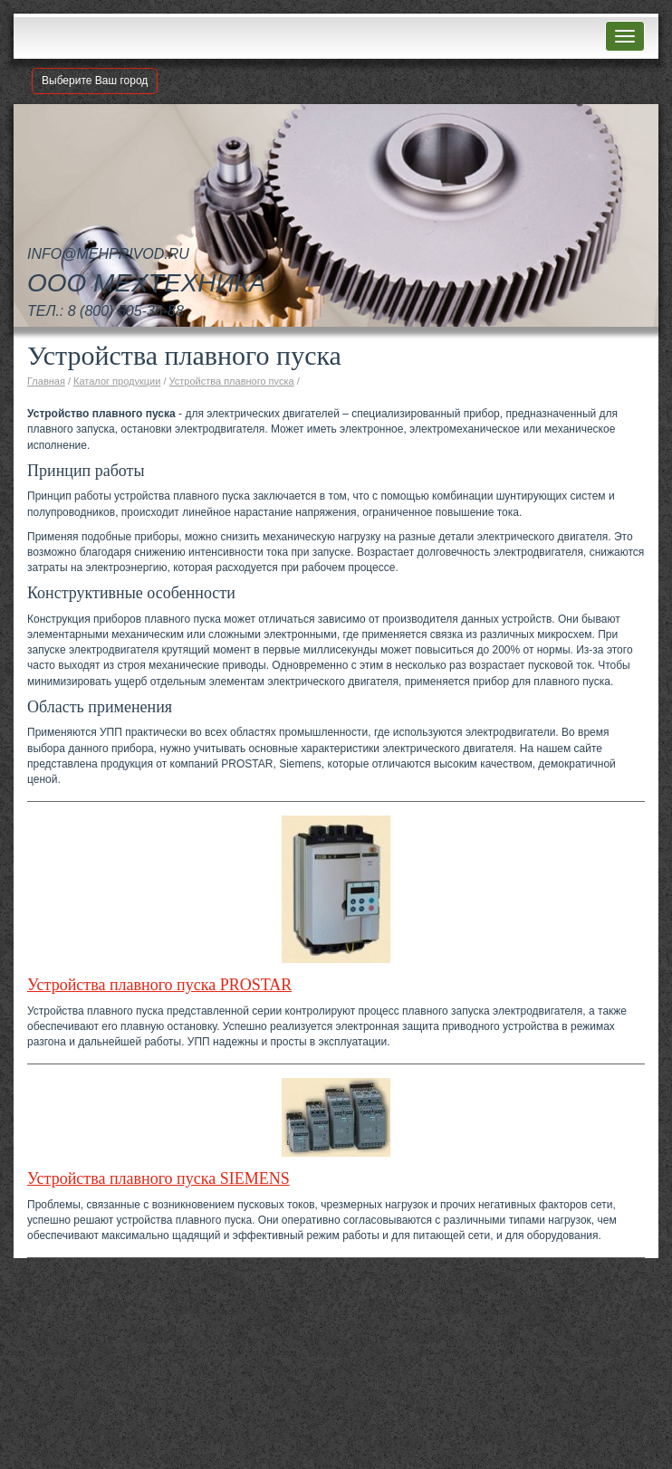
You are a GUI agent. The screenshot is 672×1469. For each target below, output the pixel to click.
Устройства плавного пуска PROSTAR (159, 985)
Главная (46, 381)
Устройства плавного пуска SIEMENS (158, 1178)
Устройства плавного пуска (231, 381)
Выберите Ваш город (95, 80)
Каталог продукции (116, 381)
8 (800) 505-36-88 (126, 311)
